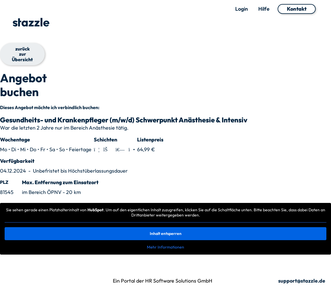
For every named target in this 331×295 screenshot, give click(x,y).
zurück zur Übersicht (22, 54)
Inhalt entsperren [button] (166, 233)
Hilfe (264, 9)
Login (241, 9)
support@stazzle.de (301, 280)
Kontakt (296, 8)
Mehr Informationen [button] (165, 247)
